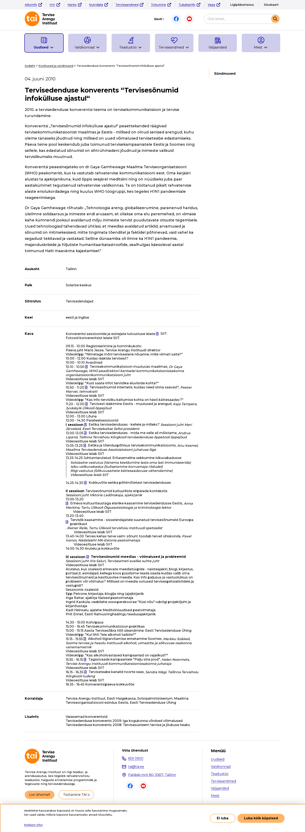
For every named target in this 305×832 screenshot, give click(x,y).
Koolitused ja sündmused (55, 65)
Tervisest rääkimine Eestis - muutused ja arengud (131, 404)
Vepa (211, 5)
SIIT (163, 334)
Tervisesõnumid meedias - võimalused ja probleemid (138, 557)
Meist (215, 796)
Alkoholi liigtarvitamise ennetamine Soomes (125, 639)
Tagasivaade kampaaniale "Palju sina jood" (124, 659)
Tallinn (71, 269)
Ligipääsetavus (242, 5)
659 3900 (135, 758)
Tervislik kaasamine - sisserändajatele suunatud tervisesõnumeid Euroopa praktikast (131, 522)
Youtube (189, 19)
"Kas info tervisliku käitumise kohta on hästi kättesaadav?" (134, 400)
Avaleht (30, 65)
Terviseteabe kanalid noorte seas (116, 672)
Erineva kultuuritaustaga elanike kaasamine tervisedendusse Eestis (126, 503)
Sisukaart (271, 5)
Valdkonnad (221, 767)
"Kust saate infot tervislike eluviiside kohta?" (122, 383)
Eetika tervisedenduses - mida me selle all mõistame (133, 433)
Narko (72, 5)
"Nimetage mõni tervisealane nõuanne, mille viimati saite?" (134, 354)
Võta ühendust (135, 750)
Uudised (218, 759)
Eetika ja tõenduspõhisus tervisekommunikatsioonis (132, 445)
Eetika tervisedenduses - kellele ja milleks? (124, 424)
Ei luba (222, 818)
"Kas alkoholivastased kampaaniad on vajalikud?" (126, 655)
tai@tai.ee (136, 767)
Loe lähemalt (39, 795)
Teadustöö (219, 774)
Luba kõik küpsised (261, 818)
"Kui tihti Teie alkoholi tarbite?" (110, 635)
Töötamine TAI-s (76, 795)
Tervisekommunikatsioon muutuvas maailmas (128, 367)
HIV (52, 5)
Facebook (176, 19)
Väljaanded (220, 788)
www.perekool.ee (122, 602)
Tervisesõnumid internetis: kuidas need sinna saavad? (134, 387)
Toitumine (158, 5)
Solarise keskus (79, 285)
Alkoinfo (31, 5)
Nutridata (96, 5)
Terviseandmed (126, 5)
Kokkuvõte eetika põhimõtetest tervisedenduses (130, 483)
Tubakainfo (186, 5)
